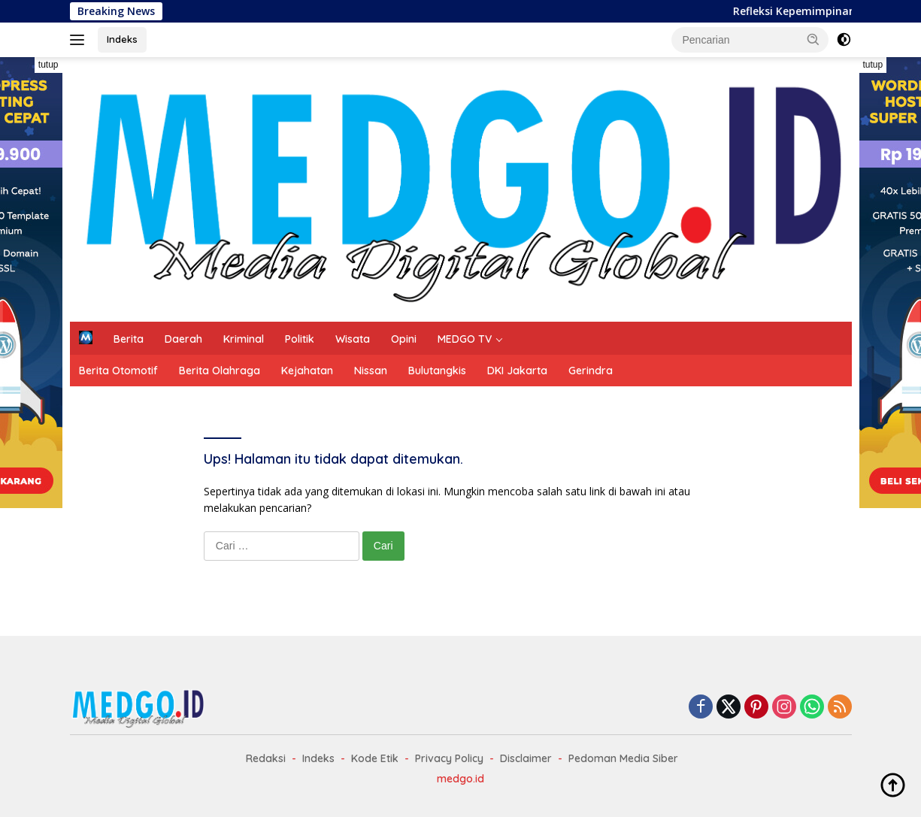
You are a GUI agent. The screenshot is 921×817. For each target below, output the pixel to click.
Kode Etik (374, 758)
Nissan (370, 370)
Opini (404, 339)
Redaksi (266, 758)
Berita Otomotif (118, 370)
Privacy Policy (449, 758)
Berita (129, 339)
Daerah (183, 339)
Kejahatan (307, 370)
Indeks (122, 39)
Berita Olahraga (219, 370)
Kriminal (243, 339)
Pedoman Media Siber (623, 758)
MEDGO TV (465, 339)
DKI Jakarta (517, 370)
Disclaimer (526, 758)
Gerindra (590, 370)
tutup (48, 64)
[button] (813, 39)
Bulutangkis (437, 370)
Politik (299, 339)
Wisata (352, 339)
